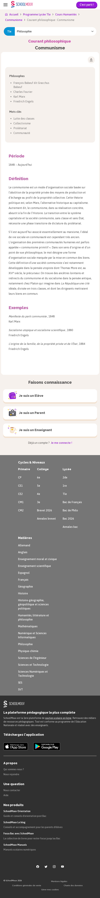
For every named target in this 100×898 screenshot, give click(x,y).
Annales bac (70, 526)
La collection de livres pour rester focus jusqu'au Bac (31, 838)
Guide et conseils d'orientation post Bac (24, 816)
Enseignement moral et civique (37, 559)
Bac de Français (72, 502)
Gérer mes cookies (50, 889)
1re (65, 485)
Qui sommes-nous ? (13, 769)
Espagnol (24, 572)
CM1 (21, 502)
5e (38, 485)
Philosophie (25, 644)
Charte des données (73, 885)
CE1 (20, 485)
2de (65, 477)
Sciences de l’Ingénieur (32, 657)
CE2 (20, 493)
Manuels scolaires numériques (19, 849)
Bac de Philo (70, 510)
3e (38, 502)
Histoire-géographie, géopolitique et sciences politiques (33, 604)
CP (19, 477)
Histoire (23, 593)
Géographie (25, 586)
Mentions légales (59, 881)
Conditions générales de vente (26, 885)
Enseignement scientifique (34, 565)
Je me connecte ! (61, 442)
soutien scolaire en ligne (58, 718)
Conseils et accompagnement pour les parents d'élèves (32, 827)
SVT (20, 689)
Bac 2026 (68, 518)
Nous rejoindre (11, 774)
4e (38, 493)
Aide (5, 795)
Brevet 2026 (44, 510)
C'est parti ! (87, 4)
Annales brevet (46, 518)
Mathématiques (28, 626)
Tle (65, 493)
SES (20, 682)
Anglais (22, 552)
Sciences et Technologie (33, 664)
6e (38, 477)
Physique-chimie (28, 651)
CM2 (21, 510)
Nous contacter (11, 790)
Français (23, 579)
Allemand (24, 545)
